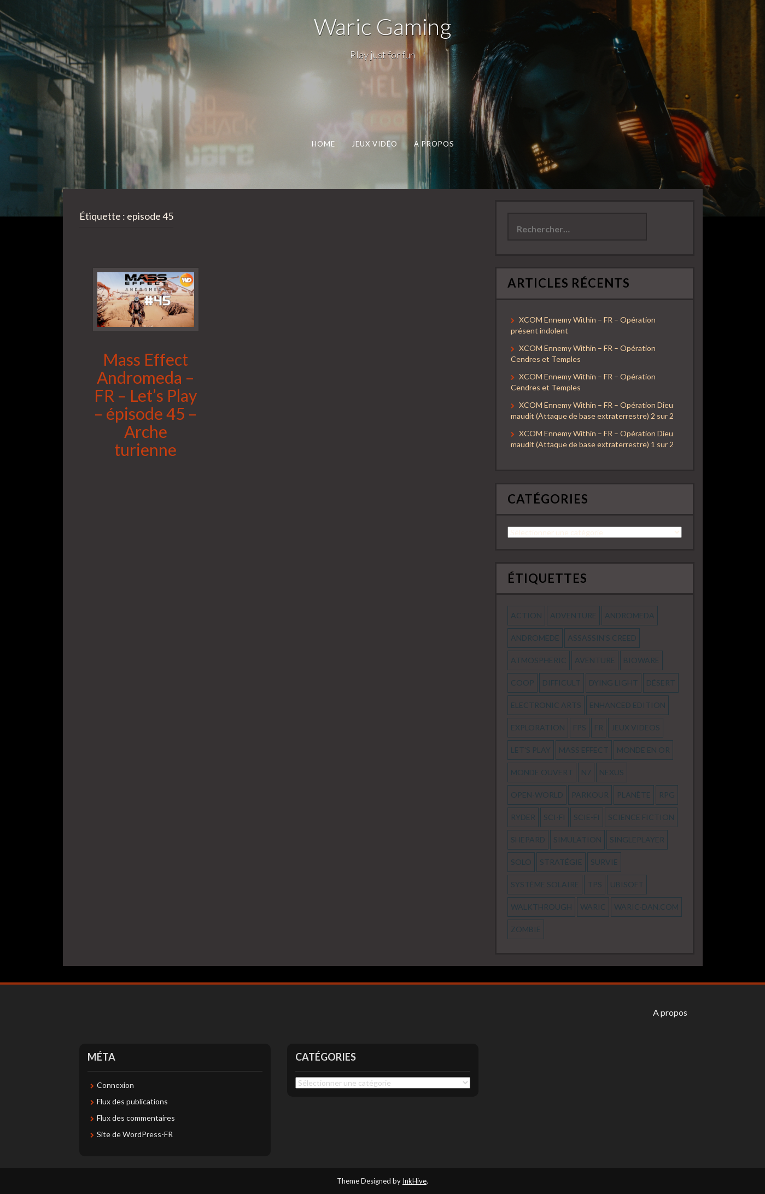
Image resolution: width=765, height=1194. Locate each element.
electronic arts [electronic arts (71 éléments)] (546, 705)
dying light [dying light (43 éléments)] (613, 682)
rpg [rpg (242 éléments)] (667, 794)
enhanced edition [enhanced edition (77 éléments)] (627, 705)
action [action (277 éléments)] (526, 615)
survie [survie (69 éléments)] (604, 862)
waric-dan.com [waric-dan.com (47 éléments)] (646, 906)
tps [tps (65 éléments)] (594, 884)
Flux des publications (132, 1101)
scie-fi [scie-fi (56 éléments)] (587, 817)
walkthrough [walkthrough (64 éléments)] (541, 906)
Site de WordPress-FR (135, 1134)
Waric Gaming (382, 26)
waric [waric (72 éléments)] (593, 906)
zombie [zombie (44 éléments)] (526, 929)
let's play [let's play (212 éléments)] (531, 749)
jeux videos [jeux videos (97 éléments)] (635, 727)
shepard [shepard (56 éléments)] (528, 839)
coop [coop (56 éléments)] (522, 682)
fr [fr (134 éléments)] (598, 727)
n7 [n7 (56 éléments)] (586, 772)
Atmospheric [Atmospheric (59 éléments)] (539, 660)
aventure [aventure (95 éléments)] (595, 660)
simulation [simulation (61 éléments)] (577, 839)
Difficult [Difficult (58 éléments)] (561, 682)
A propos (433, 143)
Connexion (115, 1085)
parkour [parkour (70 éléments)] (590, 794)
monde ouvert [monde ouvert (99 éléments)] (542, 772)
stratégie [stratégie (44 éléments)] (561, 862)
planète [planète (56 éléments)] (634, 794)
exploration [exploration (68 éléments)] (538, 727)
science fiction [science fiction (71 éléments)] (641, 817)
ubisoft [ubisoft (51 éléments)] (627, 884)
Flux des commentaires (136, 1117)
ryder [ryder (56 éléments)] (523, 817)
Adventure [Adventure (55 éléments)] (573, 615)
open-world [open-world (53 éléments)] (537, 794)
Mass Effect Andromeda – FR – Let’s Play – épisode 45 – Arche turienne (145, 404)
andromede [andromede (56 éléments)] (535, 637)
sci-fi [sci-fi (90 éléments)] (554, 817)
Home (323, 143)
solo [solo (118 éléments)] (521, 862)
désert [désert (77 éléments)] (660, 682)
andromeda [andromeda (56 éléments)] (630, 615)
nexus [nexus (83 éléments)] (611, 772)
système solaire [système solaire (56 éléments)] (545, 884)
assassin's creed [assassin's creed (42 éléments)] (602, 637)
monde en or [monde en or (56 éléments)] (643, 749)
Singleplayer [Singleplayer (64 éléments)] (637, 839)
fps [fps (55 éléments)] (579, 727)
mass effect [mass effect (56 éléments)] (584, 749)
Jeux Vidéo (374, 143)
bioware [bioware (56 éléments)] (641, 660)
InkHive (414, 1181)
